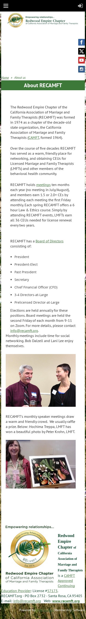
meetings (43, 184)
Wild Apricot (45, 610)
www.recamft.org (66, 601)
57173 (52, 590)
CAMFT (33, 137)
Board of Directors (50, 241)
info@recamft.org (24, 330)
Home (5, 78)
